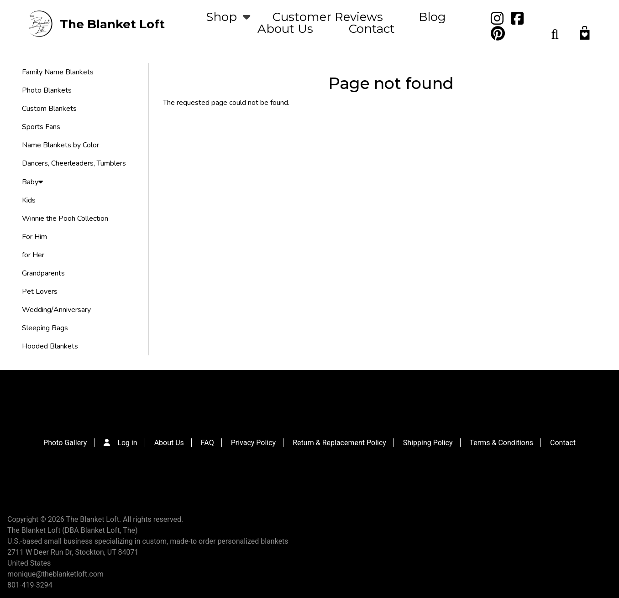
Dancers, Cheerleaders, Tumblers (74, 163)
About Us (285, 29)
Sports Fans (41, 127)
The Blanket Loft (112, 24)
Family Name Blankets (58, 72)
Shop (221, 17)
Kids (29, 200)
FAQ (207, 442)
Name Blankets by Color (60, 145)
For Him (34, 237)
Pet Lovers (40, 291)
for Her (33, 255)
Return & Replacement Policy (339, 442)
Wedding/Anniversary (56, 310)
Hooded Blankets (50, 346)
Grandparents (43, 273)
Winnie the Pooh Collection (65, 218)
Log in (127, 442)
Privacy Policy (253, 442)
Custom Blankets (49, 109)
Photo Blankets (47, 90)
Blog (432, 17)
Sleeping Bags (45, 328)
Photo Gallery (65, 442)
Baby (32, 182)
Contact (372, 29)
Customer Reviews (328, 17)
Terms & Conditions (502, 442)
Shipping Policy (428, 442)
